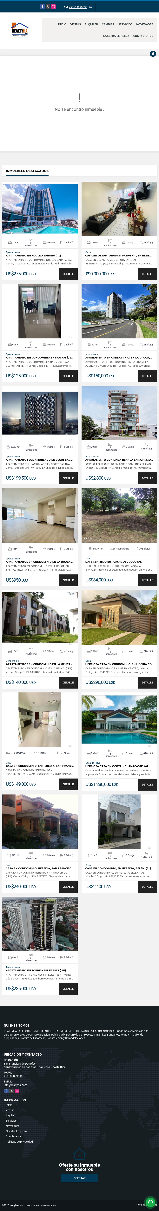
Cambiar (108, 24)
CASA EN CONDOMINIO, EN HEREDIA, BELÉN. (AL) (118, 868)
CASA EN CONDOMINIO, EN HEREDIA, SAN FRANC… (40, 765)
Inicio (62, 24)
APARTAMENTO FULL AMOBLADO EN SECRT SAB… (39, 459)
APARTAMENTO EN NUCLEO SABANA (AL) (33, 255)
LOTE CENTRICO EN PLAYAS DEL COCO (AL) (113, 561)
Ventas (75, 24)
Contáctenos (143, 35)
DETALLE (68, 274)
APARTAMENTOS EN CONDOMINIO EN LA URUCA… (39, 561)
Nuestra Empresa (116, 35)
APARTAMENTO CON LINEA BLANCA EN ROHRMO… (119, 459)
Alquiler (91, 24)
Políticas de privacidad (19, 1141)
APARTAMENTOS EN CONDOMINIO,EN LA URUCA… (39, 664)
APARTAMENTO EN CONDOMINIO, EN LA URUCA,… (118, 357)
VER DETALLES (40, 209)
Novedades (144, 24)
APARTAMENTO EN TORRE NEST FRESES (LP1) (36, 970)
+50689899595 (78, 7)
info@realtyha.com (15, 1085)
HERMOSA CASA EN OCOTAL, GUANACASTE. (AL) (117, 766)
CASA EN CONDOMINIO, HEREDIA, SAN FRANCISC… (39, 868)
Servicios (125, 24)
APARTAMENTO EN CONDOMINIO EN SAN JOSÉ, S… (39, 357)
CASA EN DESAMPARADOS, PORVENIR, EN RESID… (118, 255)
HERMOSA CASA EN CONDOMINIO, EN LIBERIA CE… (119, 664)
